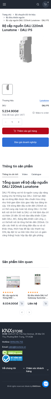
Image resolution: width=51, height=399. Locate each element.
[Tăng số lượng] (18, 122)
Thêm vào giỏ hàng (25, 131)
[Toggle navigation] (4, 4)
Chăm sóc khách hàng (35, 370)
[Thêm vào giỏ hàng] (21, 303)
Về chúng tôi (9, 368)
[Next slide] (29, 312)
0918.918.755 (16, 342)
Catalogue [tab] (36, 174)
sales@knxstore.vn (17, 347)
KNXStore (36, 386)
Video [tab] (25, 174)
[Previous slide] (22, 312)
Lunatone (44, 100)
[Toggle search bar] (38, 4)
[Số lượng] (12, 122)
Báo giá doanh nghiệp (25, 142)
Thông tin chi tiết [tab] (10, 174)
